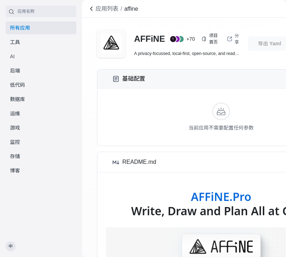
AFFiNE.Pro (221, 196)
